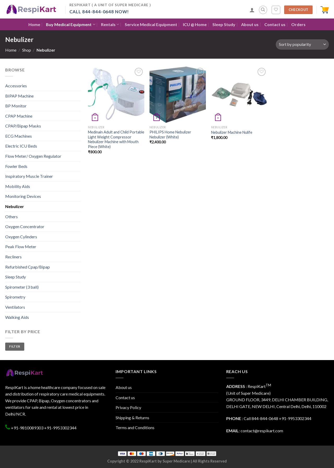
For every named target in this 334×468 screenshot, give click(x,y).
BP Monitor (16, 105)
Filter (14, 346)
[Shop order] (302, 44)
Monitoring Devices (23, 196)
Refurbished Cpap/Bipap (27, 266)
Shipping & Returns (132, 417)
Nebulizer (14, 206)
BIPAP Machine (19, 95)
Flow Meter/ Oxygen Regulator (33, 156)
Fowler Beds (16, 166)
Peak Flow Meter (20, 246)
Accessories (16, 85)
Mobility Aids (17, 186)
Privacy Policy (128, 407)
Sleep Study (223, 24)
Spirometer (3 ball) (22, 286)
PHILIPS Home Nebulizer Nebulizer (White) (170, 134)
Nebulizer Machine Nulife (231, 132)
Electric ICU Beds (21, 145)
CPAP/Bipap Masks (23, 125)
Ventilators (15, 307)
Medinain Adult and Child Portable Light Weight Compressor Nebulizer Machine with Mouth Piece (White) (116, 139)
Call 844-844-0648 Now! (99, 11)
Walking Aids (17, 317)
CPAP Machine (18, 115)
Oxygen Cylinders (21, 236)
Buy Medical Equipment (70, 24)
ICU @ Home (195, 24)
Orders (298, 24)
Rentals (110, 24)
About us (250, 24)
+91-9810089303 (26, 427)
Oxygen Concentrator (24, 226)
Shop (26, 49)
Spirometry (15, 296)
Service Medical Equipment (151, 24)
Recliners (13, 256)
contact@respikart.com (262, 430)
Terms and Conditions (135, 427)
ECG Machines (18, 135)
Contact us (274, 24)
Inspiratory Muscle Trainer (29, 176)
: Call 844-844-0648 (252, 418)
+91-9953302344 (60, 427)
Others (11, 216)
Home (34, 24)
